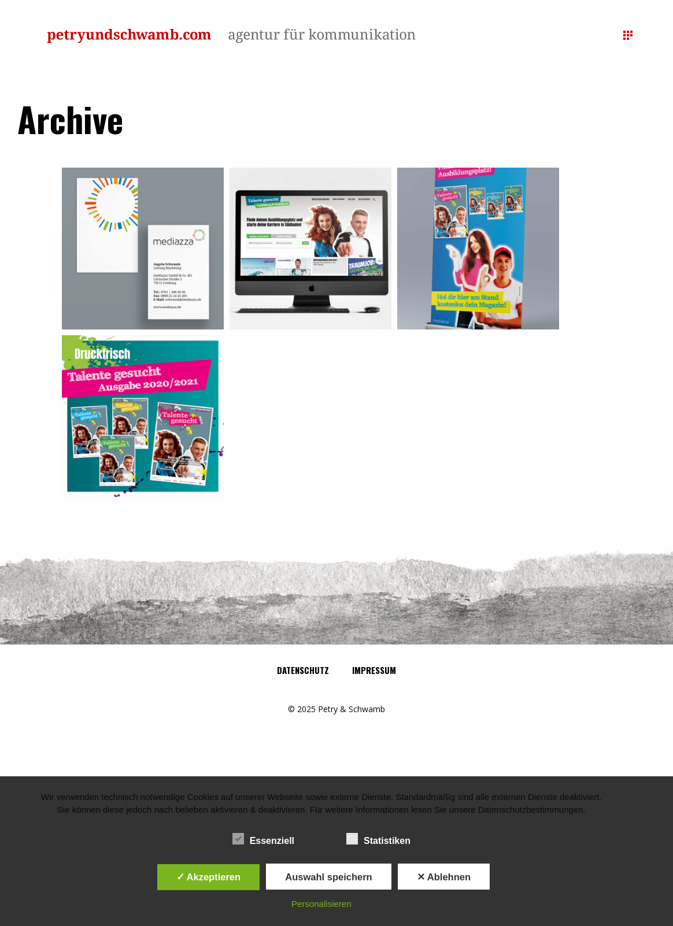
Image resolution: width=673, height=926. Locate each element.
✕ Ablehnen (444, 877)
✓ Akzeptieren (208, 877)
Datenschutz (303, 670)
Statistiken (378, 839)
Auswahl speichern (328, 877)
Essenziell (263, 839)
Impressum (374, 670)
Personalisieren (321, 904)
